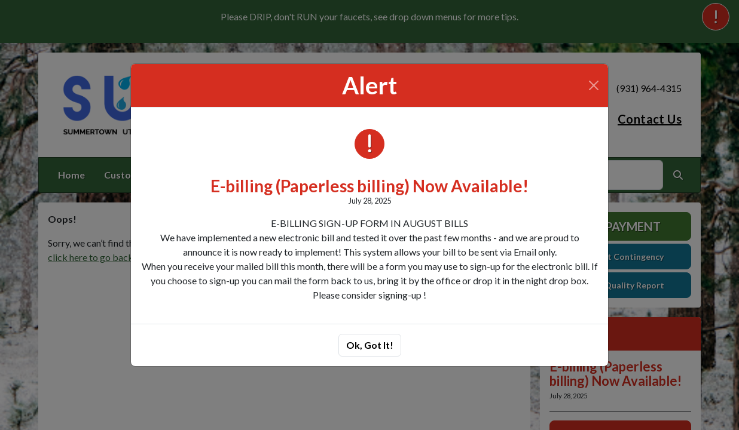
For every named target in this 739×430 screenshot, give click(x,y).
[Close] (593, 85)
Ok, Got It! (369, 345)
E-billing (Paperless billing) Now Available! (369, 186)
